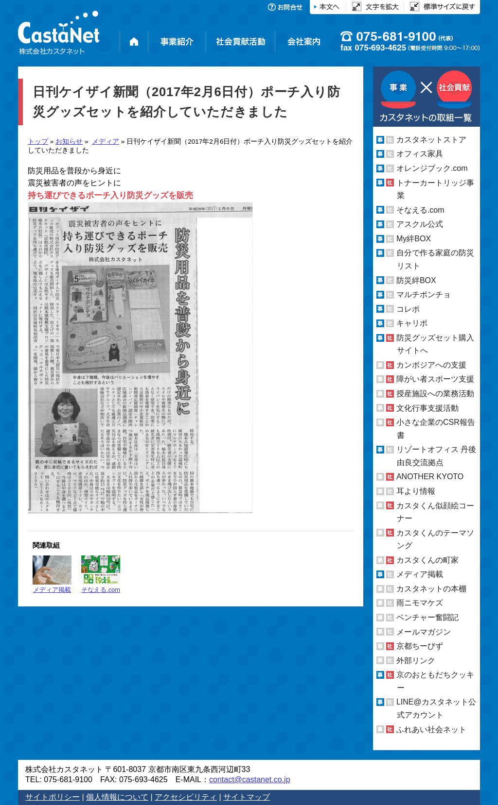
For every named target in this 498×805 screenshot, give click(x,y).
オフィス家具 (419, 154)
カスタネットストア (431, 139)
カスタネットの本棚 (431, 589)
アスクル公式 (419, 224)
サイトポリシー (52, 797)
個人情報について (117, 797)
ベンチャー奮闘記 (427, 617)
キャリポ (411, 323)
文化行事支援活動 (427, 408)
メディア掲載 (52, 574)
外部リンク (415, 660)
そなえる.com (100, 574)
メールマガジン (423, 632)
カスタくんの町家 (427, 560)
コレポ (408, 309)
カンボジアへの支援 (431, 365)
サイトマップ (246, 797)
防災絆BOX (416, 280)
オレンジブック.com (432, 168)
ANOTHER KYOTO (429, 476)
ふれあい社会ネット (431, 729)
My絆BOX (413, 239)
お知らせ (69, 141)
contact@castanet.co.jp (249, 779)
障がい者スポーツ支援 (435, 379)
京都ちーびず (419, 646)
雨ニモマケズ (419, 603)
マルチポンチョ (423, 294)
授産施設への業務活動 (435, 393)
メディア (105, 141)
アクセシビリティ (186, 797)
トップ (38, 141)
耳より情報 (415, 491)
